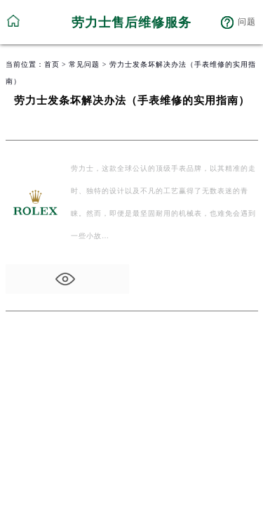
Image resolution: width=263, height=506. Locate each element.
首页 (52, 64)
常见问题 (84, 64)
